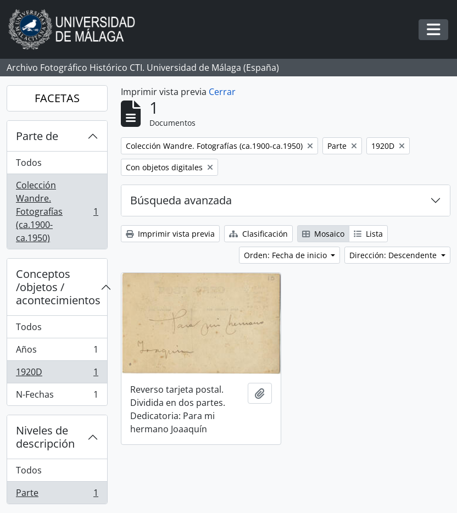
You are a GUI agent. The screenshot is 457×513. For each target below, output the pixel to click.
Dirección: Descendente (394, 255)
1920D (56, 374)
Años (56, 352)
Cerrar (222, 92)
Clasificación (258, 233)
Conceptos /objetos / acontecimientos (58, 287)
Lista (368, 233)
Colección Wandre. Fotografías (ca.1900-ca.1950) (56, 211)
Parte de (37, 136)
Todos (29, 163)
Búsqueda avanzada (181, 200)
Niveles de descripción (45, 437)
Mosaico (323, 233)
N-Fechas (56, 396)
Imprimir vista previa (170, 233)
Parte (56, 495)
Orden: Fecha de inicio (286, 255)
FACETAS (57, 98)
